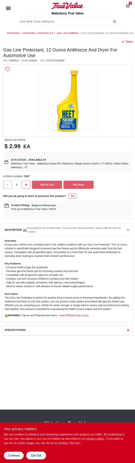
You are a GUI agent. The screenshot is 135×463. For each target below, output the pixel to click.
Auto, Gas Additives (68, 33)
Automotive (13, 33)
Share (127, 41)
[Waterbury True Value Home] (67, 6)
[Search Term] (67, 21)
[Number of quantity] (16, 185)
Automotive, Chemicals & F (38, 33)
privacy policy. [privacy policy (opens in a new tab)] (95, 438)
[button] (67, 230)
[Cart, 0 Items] (128, 6)
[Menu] (8, 8)
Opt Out (36, 455)
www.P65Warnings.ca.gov (74, 315)
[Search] (114, 21)
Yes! (72, 196)
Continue (13, 455)
